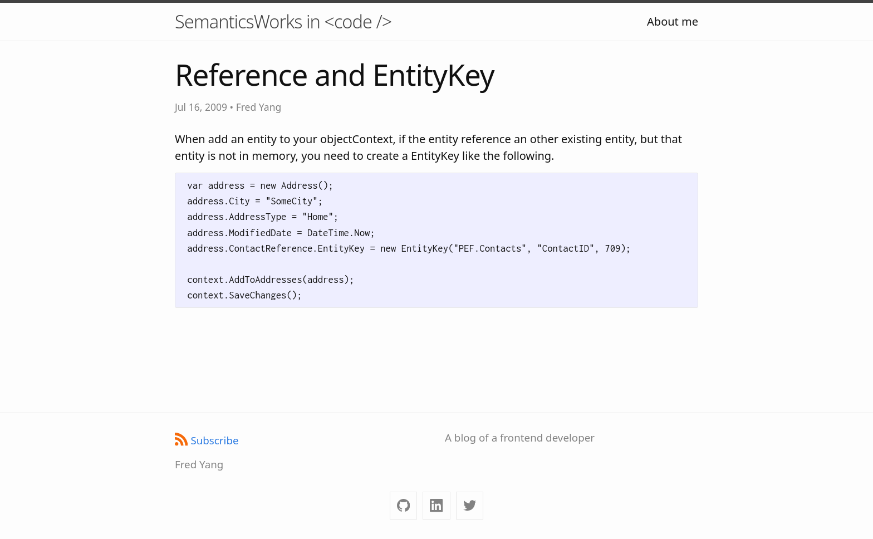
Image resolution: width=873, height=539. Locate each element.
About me (672, 21)
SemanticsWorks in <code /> (283, 21)
